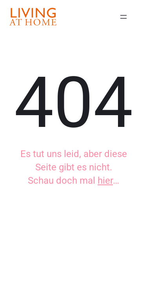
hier (105, 180)
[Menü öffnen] (123, 17)
